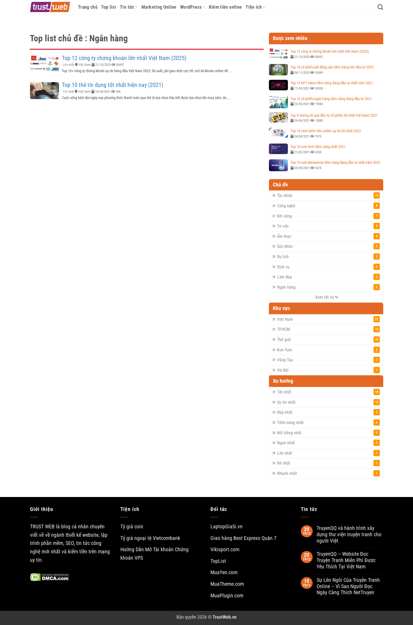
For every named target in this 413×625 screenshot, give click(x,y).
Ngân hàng (328, 287)
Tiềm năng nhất (328, 422)
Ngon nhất (328, 443)
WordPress (192, 7)
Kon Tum (328, 350)
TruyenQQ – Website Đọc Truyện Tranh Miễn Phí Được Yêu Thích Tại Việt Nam (346, 560)
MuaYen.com (224, 572)
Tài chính (328, 195)
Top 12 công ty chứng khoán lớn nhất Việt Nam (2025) (124, 58)
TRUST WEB (42, 527)
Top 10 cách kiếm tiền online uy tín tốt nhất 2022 (326, 131)
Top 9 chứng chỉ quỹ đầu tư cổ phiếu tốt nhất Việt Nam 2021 (334, 115)
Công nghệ (328, 206)
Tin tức (129, 7)
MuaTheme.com (227, 584)
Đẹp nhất (328, 412)
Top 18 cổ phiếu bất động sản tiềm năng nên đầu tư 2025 (332, 67)
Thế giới (328, 339)
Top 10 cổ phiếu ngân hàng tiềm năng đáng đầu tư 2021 (331, 99)
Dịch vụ (328, 267)
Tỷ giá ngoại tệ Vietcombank (150, 538)
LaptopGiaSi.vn (226, 527)
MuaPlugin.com (226, 596)
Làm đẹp (328, 277)
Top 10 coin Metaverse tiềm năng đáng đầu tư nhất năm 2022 (335, 162)
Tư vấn (328, 226)
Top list (108, 7)
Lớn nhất (68, 65)
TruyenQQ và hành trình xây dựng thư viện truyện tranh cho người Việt (349, 534)
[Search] (380, 7)
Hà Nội (328, 370)
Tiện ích (255, 7)
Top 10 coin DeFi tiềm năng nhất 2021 (318, 147)
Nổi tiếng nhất (328, 433)
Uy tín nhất (328, 402)
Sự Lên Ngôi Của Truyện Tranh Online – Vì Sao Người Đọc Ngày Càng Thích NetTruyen (348, 586)
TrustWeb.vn (225, 617)
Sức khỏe (328, 246)
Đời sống (328, 216)
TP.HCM (328, 329)
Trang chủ (87, 7)
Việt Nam (84, 65)
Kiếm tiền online (225, 7)
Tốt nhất (68, 91)
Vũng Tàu (328, 360)
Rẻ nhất (328, 463)
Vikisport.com (224, 550)
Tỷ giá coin (131, 527)
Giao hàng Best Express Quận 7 (243, 538)
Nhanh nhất (328, 473)
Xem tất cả (326, 297)
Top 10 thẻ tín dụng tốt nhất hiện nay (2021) (112, 85)
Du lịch (328, 256)
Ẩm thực (328, 236)
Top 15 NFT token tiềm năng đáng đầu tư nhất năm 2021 (332, 83)
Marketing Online (158, 7)
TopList (218, 561)
